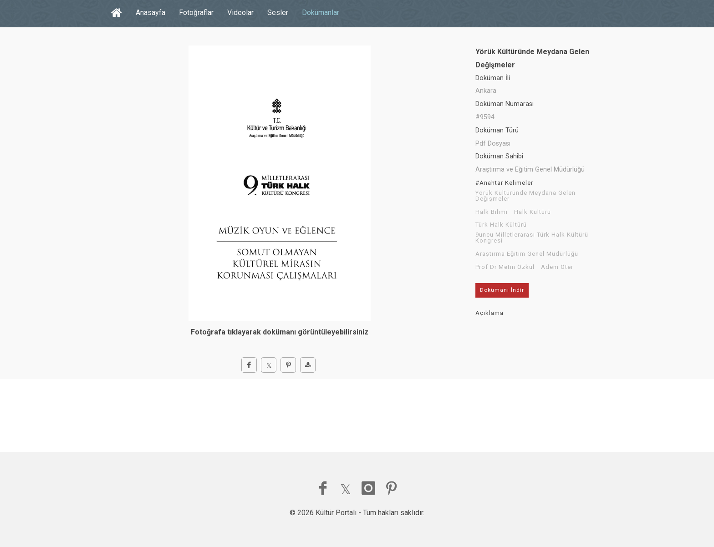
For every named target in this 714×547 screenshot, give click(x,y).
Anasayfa (150, 12)
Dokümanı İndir (502, 290)
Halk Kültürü (532, 212)
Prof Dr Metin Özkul (505, 267)
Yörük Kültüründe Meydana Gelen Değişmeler (525, 196)
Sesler (277, 12)
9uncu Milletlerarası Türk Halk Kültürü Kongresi (531, 238)
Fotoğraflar (196, 12)
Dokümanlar (320, 12)
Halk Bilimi (491, 212)
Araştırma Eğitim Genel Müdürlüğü (526, 254)
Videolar (240, 12)
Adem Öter (557, 267)
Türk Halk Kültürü (501, 225)
